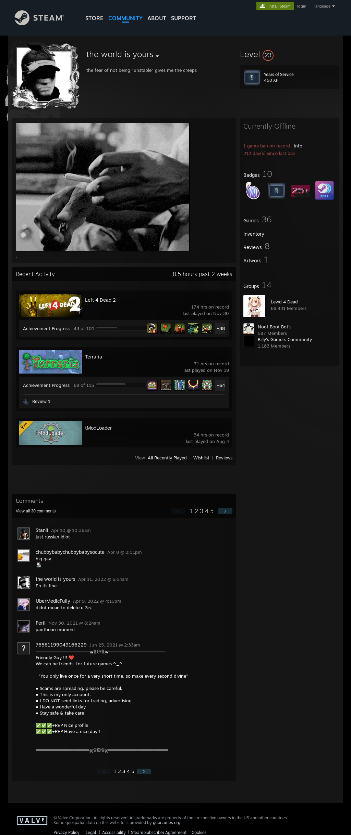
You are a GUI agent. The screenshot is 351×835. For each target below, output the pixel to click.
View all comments (36, 511)
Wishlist (201, 457)
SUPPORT (183, 18)
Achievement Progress (46, 328)
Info (298, 145)
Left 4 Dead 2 (100, 300)
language (322, 6)
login (301, 6)
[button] (289, 54)
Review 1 (41, 401)
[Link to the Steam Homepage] (44, 23)
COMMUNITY (125, 18)
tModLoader (98, 428)
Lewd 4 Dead (284, 301)
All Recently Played (167, 457)
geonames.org (166, 822)
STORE (94, 18)
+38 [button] (221, 328)
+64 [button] (221, 385)
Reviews (224, 457)
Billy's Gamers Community (285, 339)
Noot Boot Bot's (274, 326)
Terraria (93, 357)
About (156, 18)
